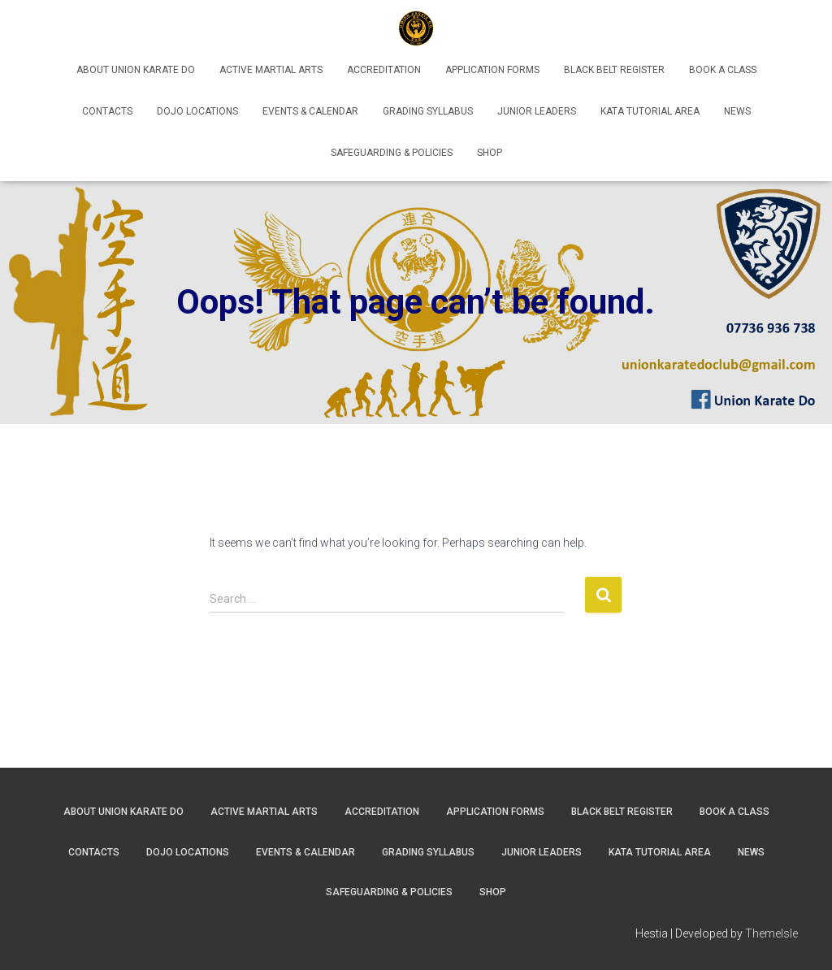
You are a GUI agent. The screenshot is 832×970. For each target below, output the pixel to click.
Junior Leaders (536, 111)
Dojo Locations (197, 111)
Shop (489, 152)
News (737, 111)
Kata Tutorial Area (650, 111)
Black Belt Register (614, 70)
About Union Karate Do (135, 70)
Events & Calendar (310, 111)
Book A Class (722, 70)
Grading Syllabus (428, 111)
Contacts (107, 111)
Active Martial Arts (271, 70)
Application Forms (492, 70)
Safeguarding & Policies (392, 152)
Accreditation (384, 70)
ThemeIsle (771, 933)
